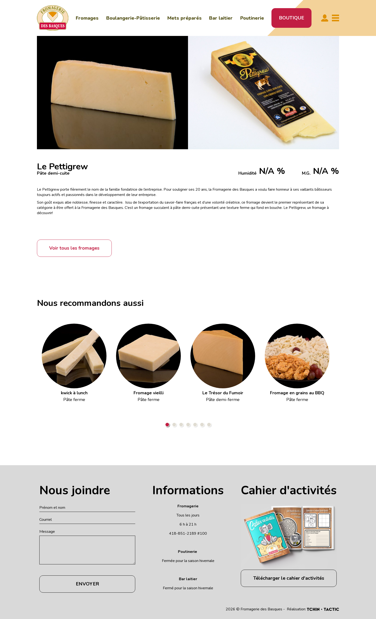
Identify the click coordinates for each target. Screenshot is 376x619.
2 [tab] (174, 424)
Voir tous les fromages (74, 248)
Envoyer (87, 584)
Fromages (87, 18)
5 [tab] (195, 424)
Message (47, 531)
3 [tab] (181, 424)
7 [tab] (209, 424)
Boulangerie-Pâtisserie (133, 18)
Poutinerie (252, 18)
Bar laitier (221, 18)
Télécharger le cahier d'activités (288, 578)
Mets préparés (184, 18)
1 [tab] (167, 424)
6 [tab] (202, 424)
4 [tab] (188, 424)
